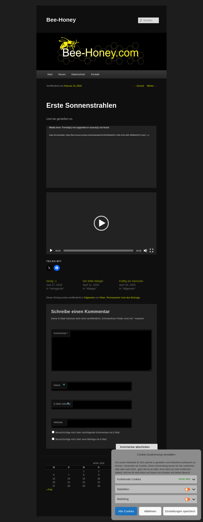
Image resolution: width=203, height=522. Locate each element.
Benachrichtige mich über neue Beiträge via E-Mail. (81, 439)
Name (59, 385)
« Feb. (49, 489)
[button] (101, 223)
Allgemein (89, 297)
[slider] (98, 250)
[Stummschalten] (145, 250)
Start (49, 74)
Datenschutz (78, 74)
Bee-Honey (61, 20)
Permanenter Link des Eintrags (123, 297)
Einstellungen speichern (180, 511)
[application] (101, 157)
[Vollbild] (151, 250)
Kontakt (95, 74)
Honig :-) (51, 281)
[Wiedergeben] (51, 250)
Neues (62, 74)
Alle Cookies (126, 511)
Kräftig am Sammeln (131, 281)
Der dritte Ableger (93, 281)
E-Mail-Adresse (62, 404)
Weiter (152, 86)
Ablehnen (150, 511)
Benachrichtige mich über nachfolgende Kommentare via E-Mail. (87, 432)
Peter (102, 297)
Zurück (139, 86)
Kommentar (61, 333)
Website (58, 422)
